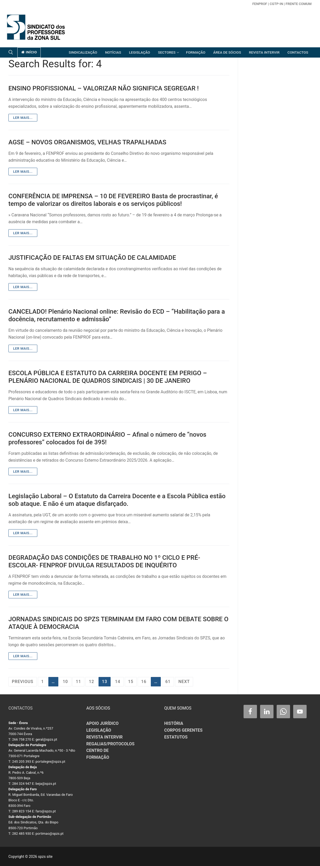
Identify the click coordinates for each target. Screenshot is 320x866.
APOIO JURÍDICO (102, 723)
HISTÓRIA (173, 723)
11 (78, 681)
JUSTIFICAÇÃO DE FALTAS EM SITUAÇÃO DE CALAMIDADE (92, 257)
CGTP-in (276, 4)
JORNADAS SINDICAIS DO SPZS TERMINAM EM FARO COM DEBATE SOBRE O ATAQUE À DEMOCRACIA (118, 622)
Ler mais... (23, 118)
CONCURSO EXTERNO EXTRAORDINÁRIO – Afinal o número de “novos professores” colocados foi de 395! (107, 438)
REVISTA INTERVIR (104, 737)
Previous (22, 681)
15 (130, 681)
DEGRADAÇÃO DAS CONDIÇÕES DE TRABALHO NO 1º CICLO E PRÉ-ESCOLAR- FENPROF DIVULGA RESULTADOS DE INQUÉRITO (104, 561)
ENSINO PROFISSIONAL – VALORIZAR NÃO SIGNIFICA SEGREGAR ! (103, 88)
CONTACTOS (20, 708)
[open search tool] (10, 52)
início (29, 52)
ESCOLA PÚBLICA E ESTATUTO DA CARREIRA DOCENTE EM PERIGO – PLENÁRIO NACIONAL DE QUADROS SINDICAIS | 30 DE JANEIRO (107, 376)
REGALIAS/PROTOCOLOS (110, 743)
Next (184, 681)
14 (117, 681)
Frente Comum (299, 4)
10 (65, 681)
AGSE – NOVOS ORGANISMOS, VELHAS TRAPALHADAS (87, 142)
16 (143, 681)
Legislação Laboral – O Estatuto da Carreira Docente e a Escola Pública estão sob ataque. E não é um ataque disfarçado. (116, 499)
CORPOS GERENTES (183, 730)
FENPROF (259, 4)
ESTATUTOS (176, 737)
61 (168, 681)
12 (91, 681)
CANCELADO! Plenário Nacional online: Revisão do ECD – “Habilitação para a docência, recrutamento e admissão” (116, 315)
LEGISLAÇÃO (98, 730)
